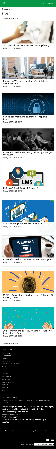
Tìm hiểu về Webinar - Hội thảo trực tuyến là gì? (27, 45)
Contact (5, 358)
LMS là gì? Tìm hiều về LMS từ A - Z (20, 188)
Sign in (4, 390)
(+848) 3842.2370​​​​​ (12, 417)
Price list (5, 385)
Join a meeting (7, 379)
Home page (6, 353)
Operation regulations (10, 364)
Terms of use (6, 361)
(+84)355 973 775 (16, 414)
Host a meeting (8, 382)
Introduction (6, 356)
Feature (5, 387)
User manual (6, 377)
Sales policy (6, 366)
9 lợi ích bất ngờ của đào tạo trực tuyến (22, 224)
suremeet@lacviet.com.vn (17, 412)
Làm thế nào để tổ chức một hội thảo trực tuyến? (27, 259)
